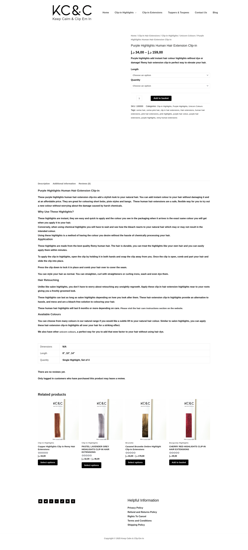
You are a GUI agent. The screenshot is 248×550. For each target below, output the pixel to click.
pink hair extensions (155, 114)
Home (134, 36)
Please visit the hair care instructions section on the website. (153, 308)
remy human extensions (169, 118)
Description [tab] (44, 184)
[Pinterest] (68, 501)
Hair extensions (190, 110)
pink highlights (171, 114)
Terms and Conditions (140, 520)
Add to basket (161, 98)
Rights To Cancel (137, 516)
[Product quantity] (139, 98)
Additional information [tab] (65, 184)
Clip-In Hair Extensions (150, 36)
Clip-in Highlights (172, 36)
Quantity (135, 80)
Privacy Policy (135, 508)
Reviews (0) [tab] (87, 184)
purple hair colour (187, 114)
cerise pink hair (154, 110)
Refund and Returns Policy (142, 512)
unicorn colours (68, 332)
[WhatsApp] (57, 501)
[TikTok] (62, 501)
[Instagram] (51, 501)
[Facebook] (40, 501)
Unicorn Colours (191, 36)
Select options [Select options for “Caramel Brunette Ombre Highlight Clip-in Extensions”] (137, 464)
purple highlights (149, 118)
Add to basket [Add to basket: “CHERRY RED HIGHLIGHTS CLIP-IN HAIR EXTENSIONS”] (181, 464)
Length (134, 69)
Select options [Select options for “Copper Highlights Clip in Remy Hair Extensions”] (50, 464)
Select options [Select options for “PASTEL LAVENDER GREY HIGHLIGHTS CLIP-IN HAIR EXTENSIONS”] (94, 467)
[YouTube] (73, 501)
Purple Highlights (181, 106)
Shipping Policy (136, 525)
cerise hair (141, 110)
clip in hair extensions (172, 110)
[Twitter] (46, 501)
